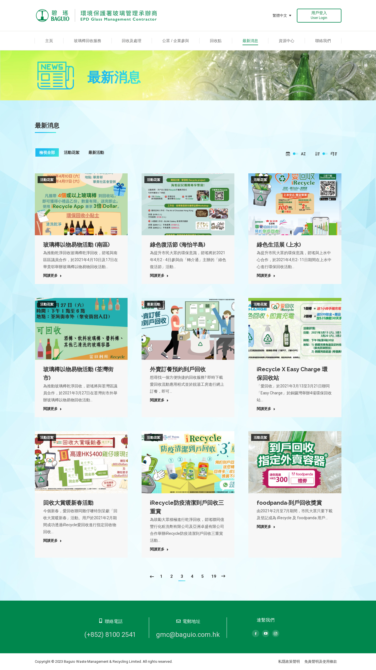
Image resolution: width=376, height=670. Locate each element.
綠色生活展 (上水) (279, 244)
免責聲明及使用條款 (320, 661)
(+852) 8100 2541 (110, 634)
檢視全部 (47, 152)
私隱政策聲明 (289, 661)
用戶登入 (319, 15)
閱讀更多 (52, 275)
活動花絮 (71, 152)
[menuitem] (49, 41)
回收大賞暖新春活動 (68, 502)
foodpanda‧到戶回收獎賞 (289, 502)
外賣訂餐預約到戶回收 (178, 369)
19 (213, 576)
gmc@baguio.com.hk (188, 634)
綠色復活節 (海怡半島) (177, 244)
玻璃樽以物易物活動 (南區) (76, 244)
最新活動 (96, 152)
